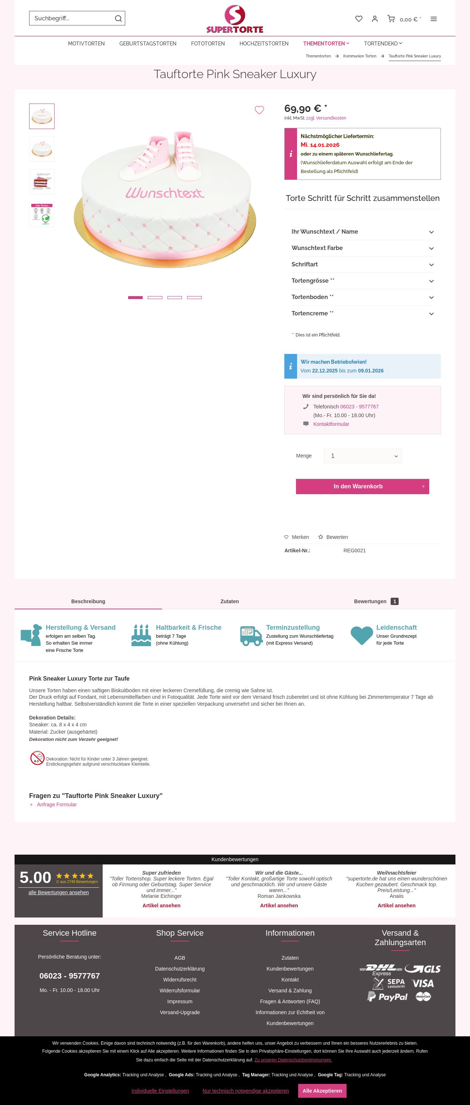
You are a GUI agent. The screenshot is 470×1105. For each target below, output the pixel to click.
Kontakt (290, 980)
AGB (179, 958)
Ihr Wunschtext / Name (363, 232)
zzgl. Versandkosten (326, 118)
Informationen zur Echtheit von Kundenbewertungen (290, 1017)
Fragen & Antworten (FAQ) (290, 1001)
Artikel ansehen (162, 905)
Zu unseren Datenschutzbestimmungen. (293, 1059)
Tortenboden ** (363, 298)
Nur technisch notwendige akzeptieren (246, 1091)
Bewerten (333, 537)
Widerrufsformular (180, 990)
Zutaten (230, 601)
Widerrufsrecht (180, 980)
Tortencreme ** (363, 314)
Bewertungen (376, 601)
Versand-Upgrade (180, 1012)
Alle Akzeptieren (322, 1091)
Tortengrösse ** (363, 281)
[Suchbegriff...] (77, 18)
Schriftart (363, 265)
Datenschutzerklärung (180, 969)
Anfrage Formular (53, 804)
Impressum (180, 1001)
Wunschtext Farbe (363, 249)
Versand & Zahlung (290, 990)
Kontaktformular (331, 424)
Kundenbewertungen (289, 969)
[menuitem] (77, 18)
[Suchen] (118, 18)
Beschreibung (88, 601)
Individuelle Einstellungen (160, 1091)
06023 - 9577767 (359, 407)
